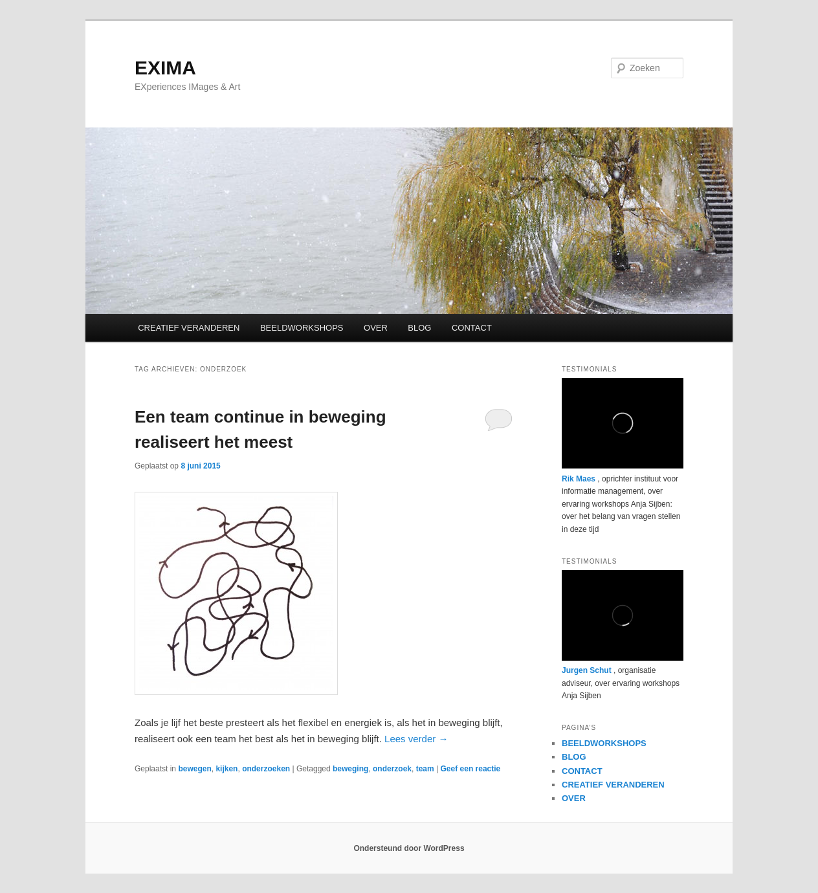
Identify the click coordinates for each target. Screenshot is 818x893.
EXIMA (165, 67)
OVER (376, 328)
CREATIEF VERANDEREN (188, 328)
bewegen (194, 768)
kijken (227, 768)
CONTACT (472, 328)
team (425, 768)
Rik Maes (578, 478)
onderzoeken (266, 768)
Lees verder (416, 738)
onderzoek (392, 768)
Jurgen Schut (587, 670)
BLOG (419, 328)
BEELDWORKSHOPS (302, 328)
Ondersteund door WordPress (408, 848)
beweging (350, 768)
